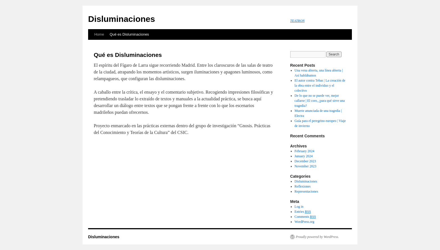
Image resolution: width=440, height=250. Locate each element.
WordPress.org (304, 222)
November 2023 (306, 166)
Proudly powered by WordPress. (317, 237)
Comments (305, 217)
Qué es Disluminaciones (129, 34)
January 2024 (304, 156)
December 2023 (305, 161)
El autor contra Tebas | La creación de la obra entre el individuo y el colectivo (320, 85)
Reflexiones (303, 186)
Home (99, 34)
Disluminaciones (121, 19)
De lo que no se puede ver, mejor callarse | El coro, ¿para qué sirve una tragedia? (320, 101)
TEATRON (297, 21)
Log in (299, 207)
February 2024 (304, 151)
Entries (303, 212)
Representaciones (306, 191)
